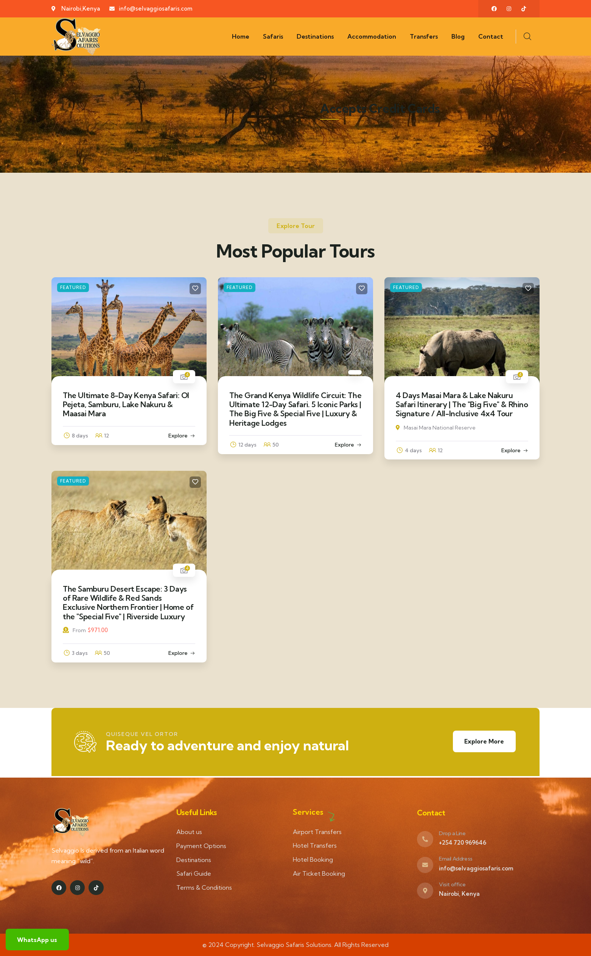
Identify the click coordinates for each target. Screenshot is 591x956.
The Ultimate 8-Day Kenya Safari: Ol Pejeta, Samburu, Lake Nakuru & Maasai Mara (126, 405)
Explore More (484, 741)
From (74, 630)
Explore (178, 435)
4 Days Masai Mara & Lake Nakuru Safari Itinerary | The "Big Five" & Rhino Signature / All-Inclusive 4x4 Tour (462, 405)
